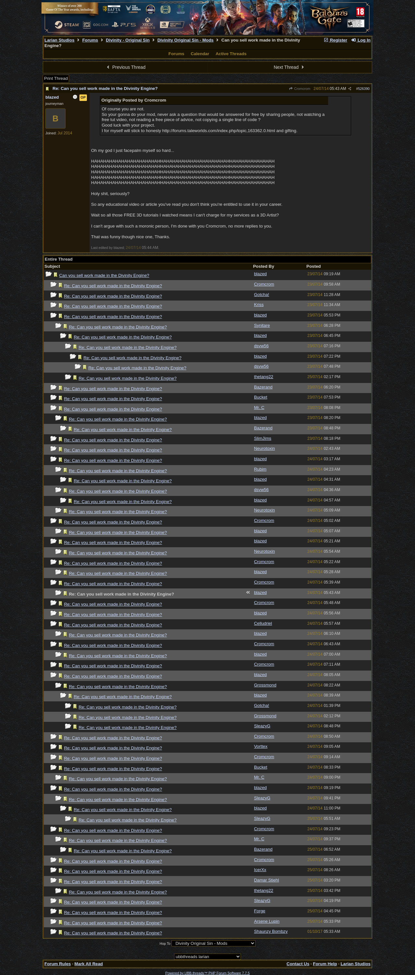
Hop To (165, 943)
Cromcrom (299, 89)
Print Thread (56, 78)
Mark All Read (89, 963)
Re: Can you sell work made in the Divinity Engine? (105, 88)
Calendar (200, 53)
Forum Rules (57, 963)
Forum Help (325, 963)
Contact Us (298, 963)
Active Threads (231, 53)
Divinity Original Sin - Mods (185, 40)
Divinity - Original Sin (128, 40)
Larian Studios (59, 40)
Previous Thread (125, 67)
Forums (90, 40)
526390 (364, 89)
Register (335, 40)
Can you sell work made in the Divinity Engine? (104, 275)
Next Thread (289, 67)
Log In (361, 40)
